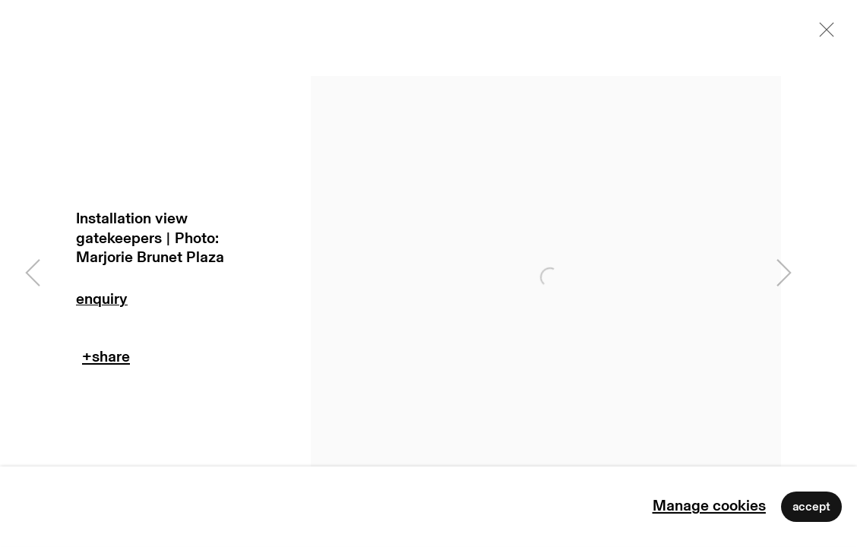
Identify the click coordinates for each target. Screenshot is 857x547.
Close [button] (822, 34)
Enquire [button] (174, 302)
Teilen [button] (106, 360)
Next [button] (784, 273)
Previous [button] (32, 273)
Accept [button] (811, 507)
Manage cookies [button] (709, 506)
